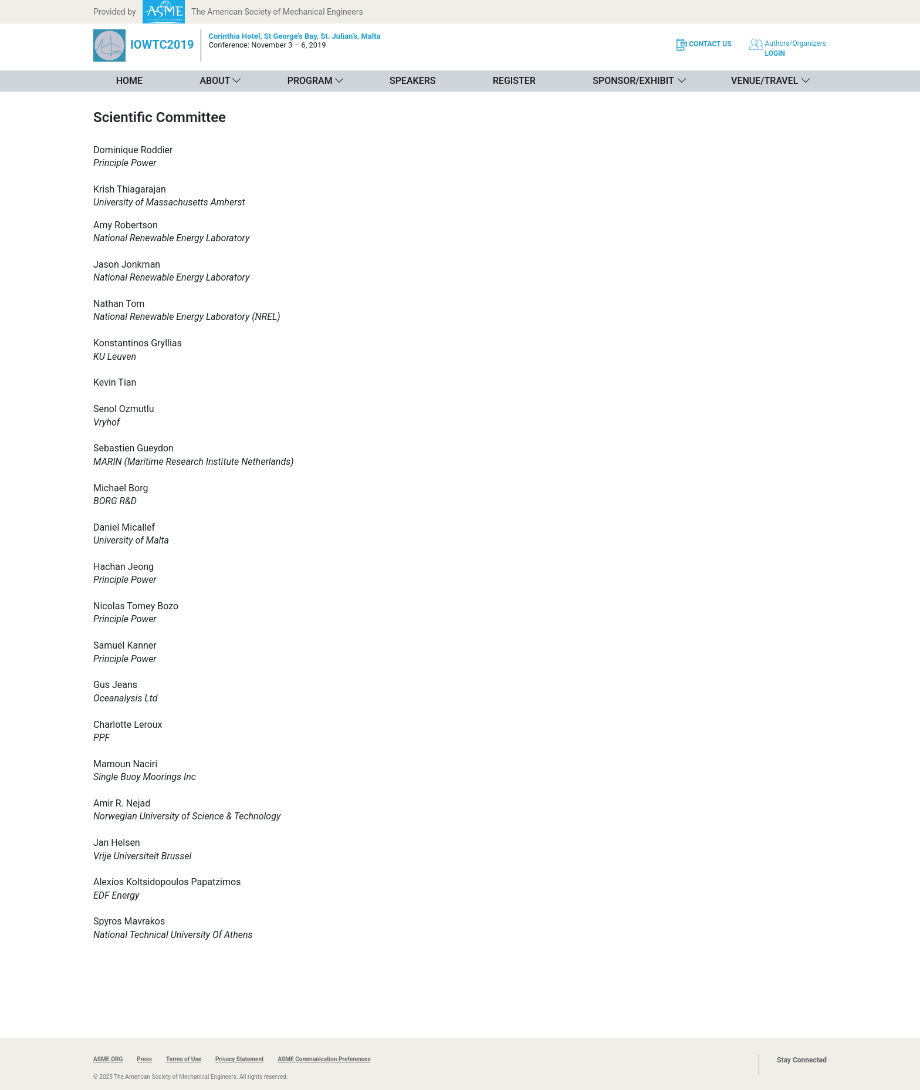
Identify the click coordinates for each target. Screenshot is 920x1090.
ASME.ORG (108, 1059)
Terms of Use (183, 1059)
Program (310, 80)
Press (144, 1059)
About (214, 80)
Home (129, 80)
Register (514, 80)
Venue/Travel (764, 80)
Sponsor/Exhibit (633, 80)
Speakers (412, 80)
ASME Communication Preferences (324, 1059)
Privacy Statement (239, 1059)
